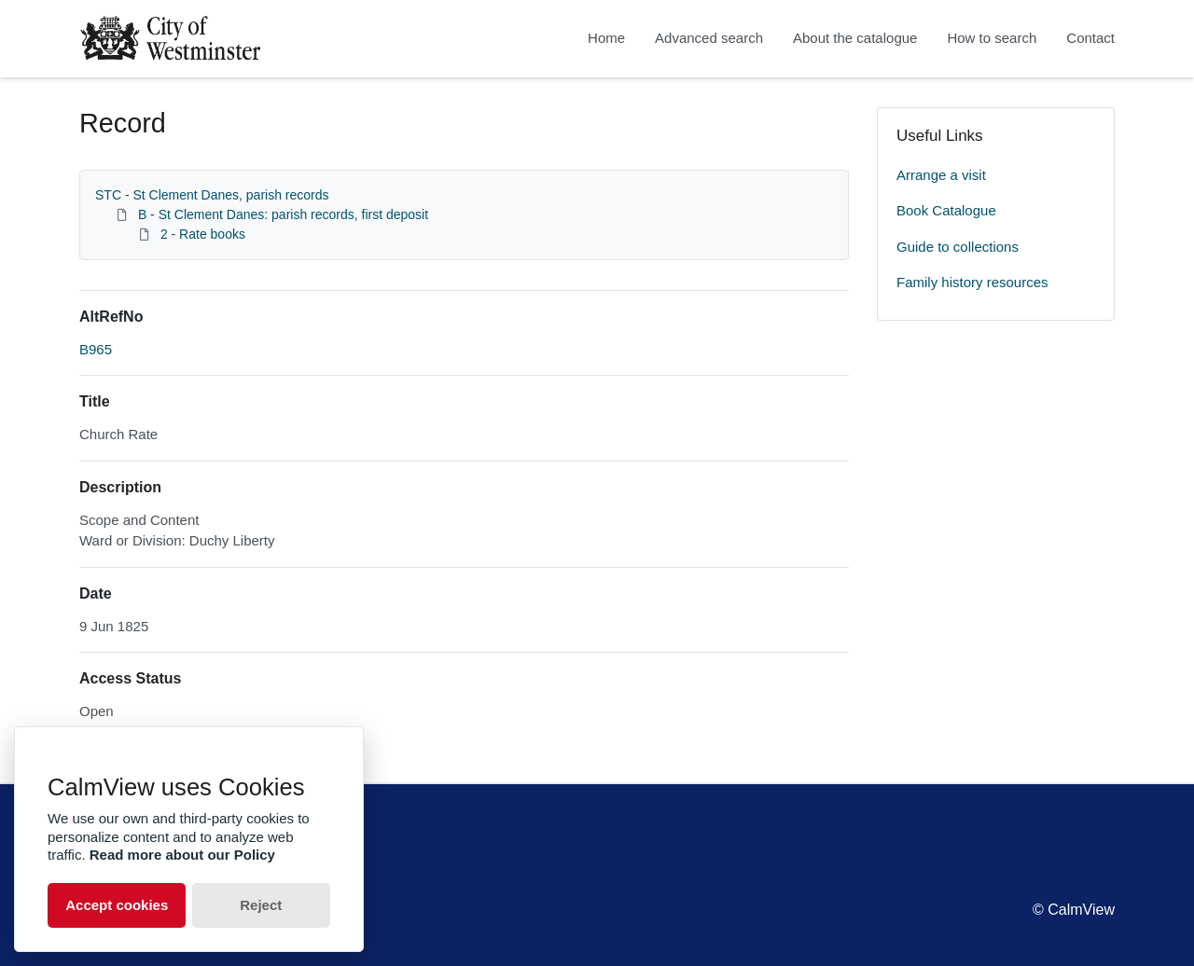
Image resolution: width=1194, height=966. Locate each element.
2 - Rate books (202, 234)
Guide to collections (957, 247)
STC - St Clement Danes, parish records (212, 194)
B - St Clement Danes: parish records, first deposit (283, 214)
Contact (1090, 38)
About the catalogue (855, 38)
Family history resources (972, 282)
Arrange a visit (941, 175)
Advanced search (709, 38)
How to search (991, 38)
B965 (95, 349)
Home (606, 38)
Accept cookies (116, 905)
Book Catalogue (946, 210)
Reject (261, 905)
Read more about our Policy (182, 854)
